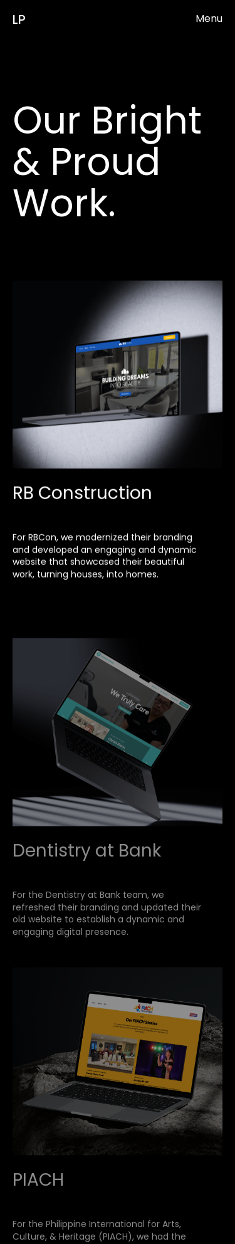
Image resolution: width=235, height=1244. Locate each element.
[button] (209, 19)
